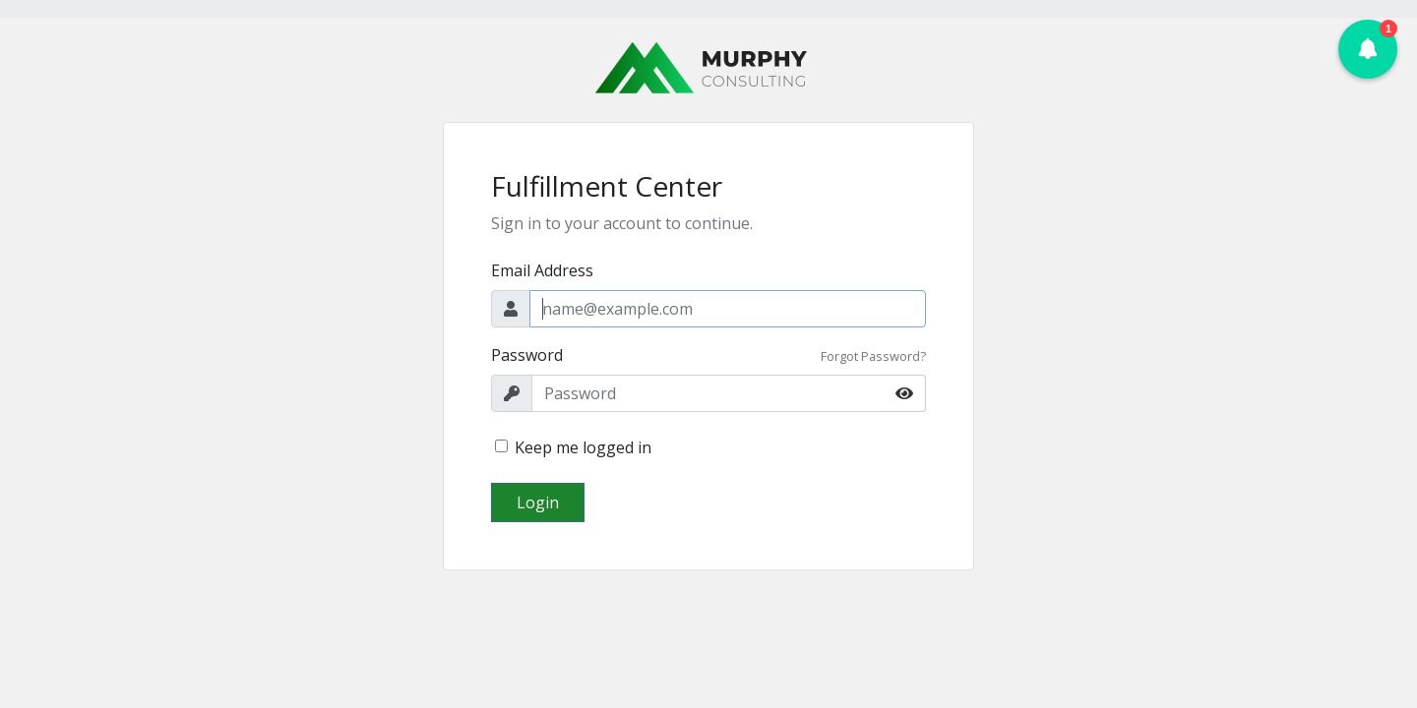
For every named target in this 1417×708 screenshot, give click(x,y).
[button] (1367, 49)
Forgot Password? (873, 356)
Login (538, 502)
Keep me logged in (583, 447)
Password (527, 355)
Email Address (542, 270)
